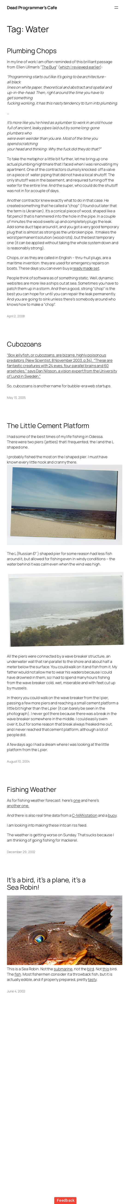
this (105, 968)
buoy (112, 815)
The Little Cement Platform (48, 425)
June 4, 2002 (16, 991)
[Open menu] (116, 7)
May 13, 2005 (16, 397)
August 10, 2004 (18, 761)
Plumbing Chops (32, 51)
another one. (18, 805)
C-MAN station (84, 815)
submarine (63, 968)
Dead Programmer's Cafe (32, 8)
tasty (92, 979)
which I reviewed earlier (80, 67)
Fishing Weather (31, 789)
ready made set (85, 268)
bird (90, 968)
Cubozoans (24, 344)
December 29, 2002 (21, 852)
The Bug (49, 67)
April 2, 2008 (16, 316)
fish (18, 974)
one (76, 800)
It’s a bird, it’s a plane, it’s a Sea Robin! (46, 883)
